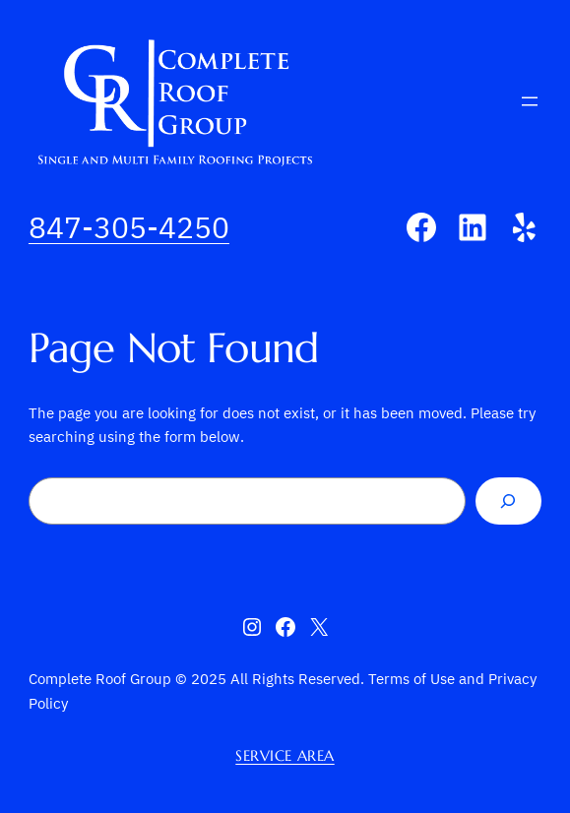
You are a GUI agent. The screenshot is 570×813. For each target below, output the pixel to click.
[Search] (508, 501)
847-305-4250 (129, 227)
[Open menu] (529, 101)
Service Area (284, 755)
